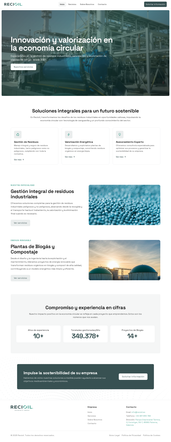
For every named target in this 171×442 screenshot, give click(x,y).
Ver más (19, 159)
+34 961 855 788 (143, 416)
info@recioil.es (138, 412)
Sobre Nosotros (87, 4)
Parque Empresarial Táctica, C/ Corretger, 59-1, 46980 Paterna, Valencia (143, 422)
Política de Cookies (151, 435)
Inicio (62, 4)
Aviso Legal (114, 435)
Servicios (72, 4)
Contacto (102, 4)
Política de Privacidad (131, 435)
